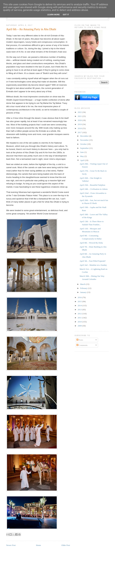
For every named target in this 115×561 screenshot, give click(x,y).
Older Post (65, 545)
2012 (80, 313)
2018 (80, 128)
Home (38, 545)
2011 (80, 317)
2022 (80, 112)
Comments (82, 345)
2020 (80, 120)
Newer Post (11, 545)
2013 (80, 309)
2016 (80, 297)
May (82, 156)
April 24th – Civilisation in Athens (94, 189)
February (84, 288)
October (83, 144)
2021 (80, 116)
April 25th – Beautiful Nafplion (92, 185)
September (84, 148)
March (83, 284)
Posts (79, 340)
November (84, 140)
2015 (80, 301)
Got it (66, 14)
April (82, 160)
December (84, 136)
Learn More (53, 14)
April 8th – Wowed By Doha (91, 243)
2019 (80, 124)
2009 (80, 326)
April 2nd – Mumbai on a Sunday (93, 265)
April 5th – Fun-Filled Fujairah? (93, 261)
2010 (80, 322)
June (82, 152)
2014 (80, 305)
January (83, 292)
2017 (80, 132)
